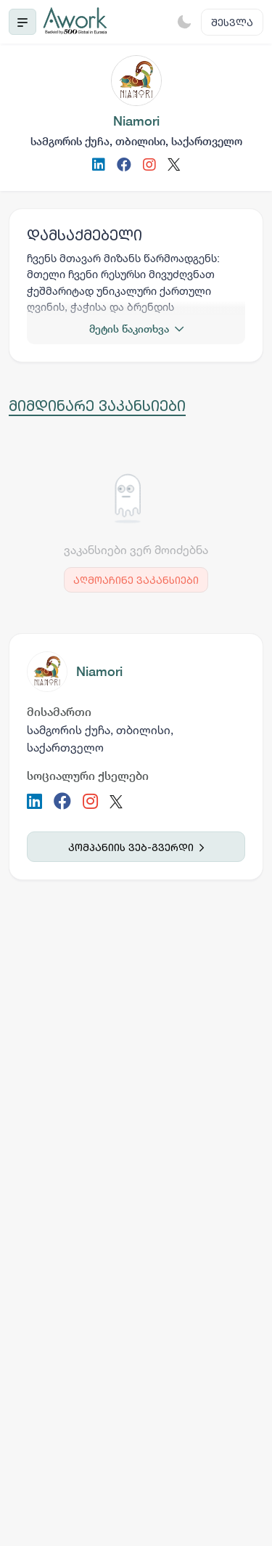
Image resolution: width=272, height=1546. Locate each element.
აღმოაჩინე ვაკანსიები (136, 580)
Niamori (99, 671)
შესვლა (232, 22)
